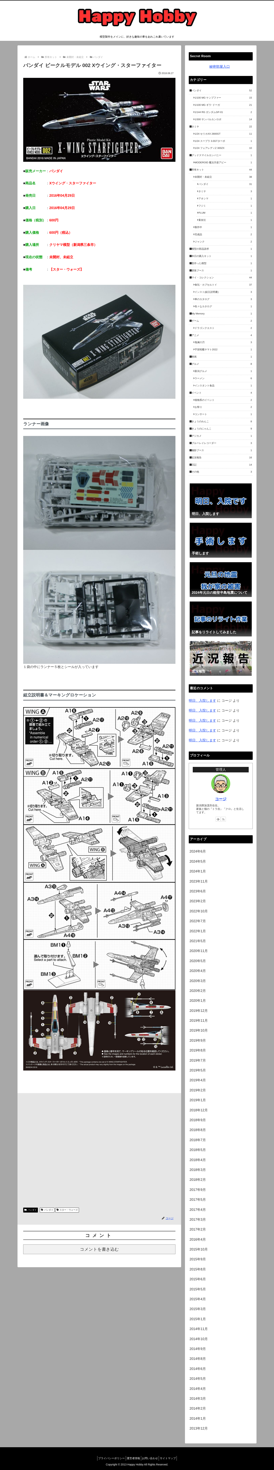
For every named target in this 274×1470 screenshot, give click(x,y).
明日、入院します (202, 701)
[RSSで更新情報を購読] (223, 819)
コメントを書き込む (99, 1249)
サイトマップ (171, 1458)
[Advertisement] (99, 1148)
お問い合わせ (151, 1458)
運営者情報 (132, 1458)
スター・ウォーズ (67, 1210)
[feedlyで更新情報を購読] (218, 819)
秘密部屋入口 (219, 67)
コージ (220, 799)
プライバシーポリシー (108, 1458)
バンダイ (30, 1210)
